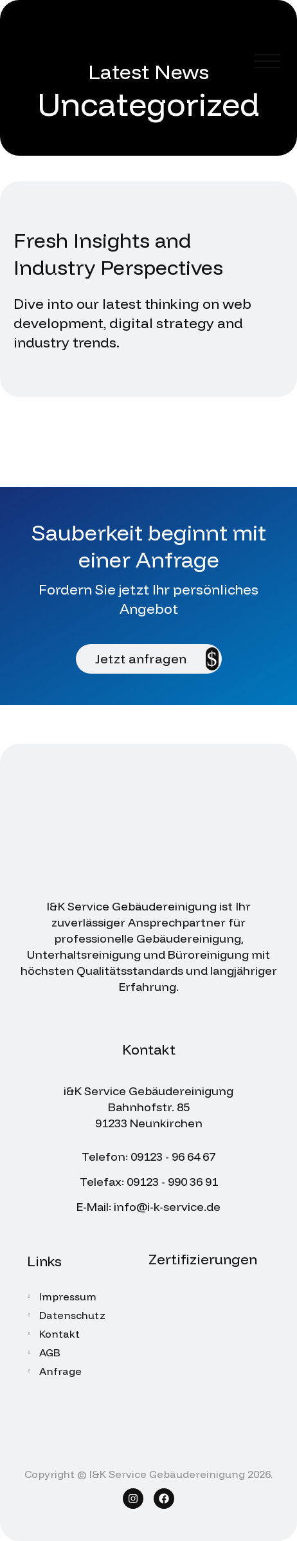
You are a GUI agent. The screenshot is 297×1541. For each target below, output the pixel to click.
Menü (267, 61)
